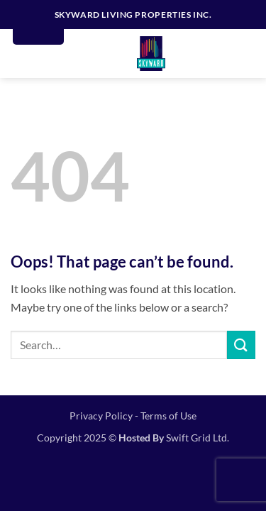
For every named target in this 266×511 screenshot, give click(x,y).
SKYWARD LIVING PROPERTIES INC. (133, 14)
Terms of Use (168, 416)
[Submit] (241, 344)
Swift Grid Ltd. (196, 438)
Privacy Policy (101, 416)
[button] (245, 54)
